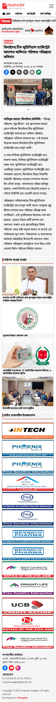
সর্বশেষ (18, 13)
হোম (8, 13)
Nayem (22, 698)
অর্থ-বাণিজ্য (45, 13)
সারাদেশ (8, 41)
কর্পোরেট (31, 13)
